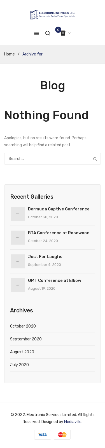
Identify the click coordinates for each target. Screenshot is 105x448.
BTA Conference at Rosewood (59, 232)
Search (95, 158)
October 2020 (23, 326)
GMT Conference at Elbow (54, 280)
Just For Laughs (45, 256)
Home (9, 54)
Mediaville (72, 421)
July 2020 (19, 365)
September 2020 (26, 339)
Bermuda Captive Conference (59, 209)
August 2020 (22, 352)
